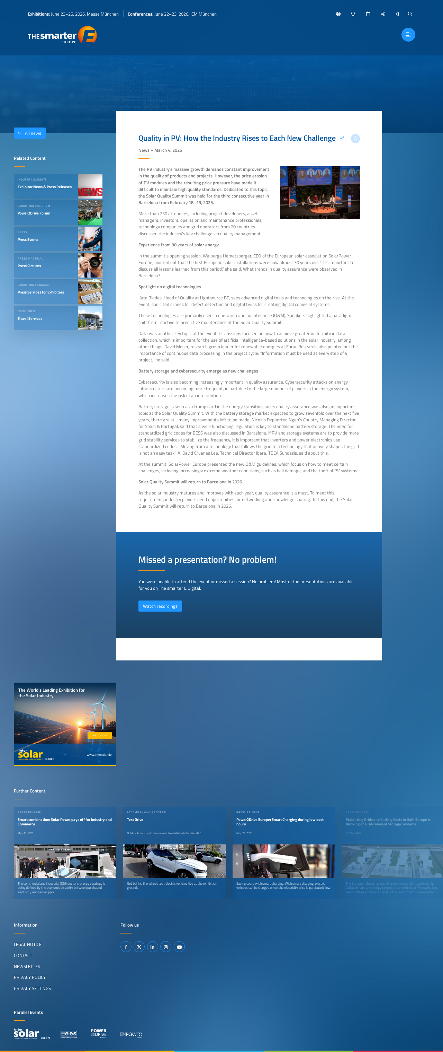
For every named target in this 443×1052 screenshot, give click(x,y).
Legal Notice (28, 944)
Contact (23, 955)
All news (27, 133)
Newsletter (27, 966)
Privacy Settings (32, 988)
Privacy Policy (30, 977)
